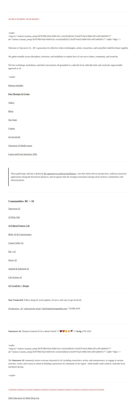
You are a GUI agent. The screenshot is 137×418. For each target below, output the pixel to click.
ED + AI (12, 251)
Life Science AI (15, 277)
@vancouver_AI (15, 308)
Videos (11, 103)
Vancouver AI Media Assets (20, 145)
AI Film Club (14, 217)
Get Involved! (14, 137)
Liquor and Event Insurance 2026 (22, 154)
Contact (11, 128)
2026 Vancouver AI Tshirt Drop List (23, 398)
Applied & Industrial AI (18, 269)
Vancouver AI (14, 209)
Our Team (12, 120)
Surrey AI (12, 260)
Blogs (10, 111)
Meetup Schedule (15, 85)
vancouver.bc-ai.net (32, 308)
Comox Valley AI (16, 243)
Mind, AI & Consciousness (19, 234)
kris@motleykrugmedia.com (54, 308)
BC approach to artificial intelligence (60, 174)
